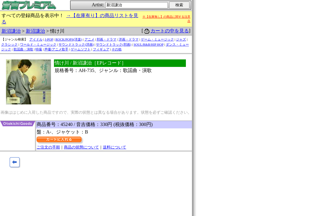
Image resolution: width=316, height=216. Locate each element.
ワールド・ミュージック (38, 44)
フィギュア (101, 49)
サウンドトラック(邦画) (113, 44)
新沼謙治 (11, 31)
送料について (114, 147)
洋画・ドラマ (129, 39)
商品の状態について (81, 147)
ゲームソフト (81, 49)
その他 (116, 49)
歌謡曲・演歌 (23, 49)
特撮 (38, 49)
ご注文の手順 (48, 147)
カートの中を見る (170, 30)
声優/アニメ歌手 (56, 49)
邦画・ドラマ (106, 39)
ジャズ (181, 39)
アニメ (89, 39)
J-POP (49, 39)
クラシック (9, 44)
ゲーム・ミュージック (157, 39)
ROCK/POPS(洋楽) (68, 39)
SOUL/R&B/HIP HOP (148, 44)
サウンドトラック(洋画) (76, 44)
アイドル (36, 39)
